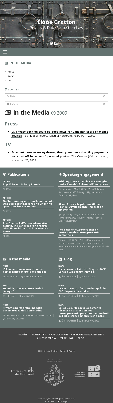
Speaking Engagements (88, 334)
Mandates (39, 334)
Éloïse (23, 334)
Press (11, 71)
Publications (59, 334)
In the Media (47, 338)
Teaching (66, 338)
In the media (20, 63)
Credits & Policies (67, 351)
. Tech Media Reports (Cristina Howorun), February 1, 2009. (59, 134)
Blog (80, 338)
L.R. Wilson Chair (54, 401)
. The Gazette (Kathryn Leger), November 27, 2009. (59, 156)
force (56, 398)
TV (9, 80)
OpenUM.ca (69, 398)
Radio (11, 76)
